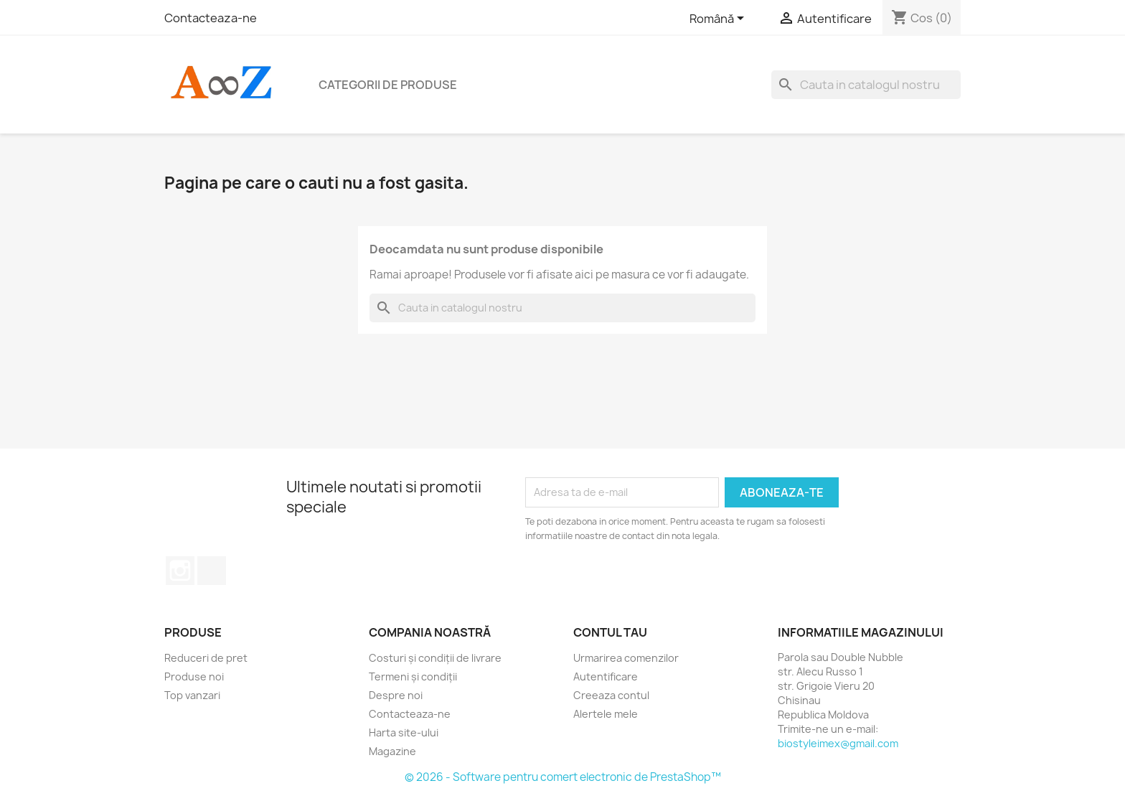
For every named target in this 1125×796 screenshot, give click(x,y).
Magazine (392, 751)
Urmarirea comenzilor (626, 658)
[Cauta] (866, 84)
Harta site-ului (403, 732)
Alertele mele (605, 714)
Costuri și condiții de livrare (435, 658)
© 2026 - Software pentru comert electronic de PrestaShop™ (563, 777)
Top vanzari (192, 695)
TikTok (211, 570)
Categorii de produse (388, 85)
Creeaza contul (611, 695)
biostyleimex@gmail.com (838, 743)
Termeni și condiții (413, 676)
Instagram (180, 570)
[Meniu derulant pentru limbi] (719, 19)
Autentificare (605, 676)
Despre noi (396, 695)
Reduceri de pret (206, 658)
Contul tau (610, 632)
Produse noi (194, 676)
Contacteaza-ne (210, 18)
